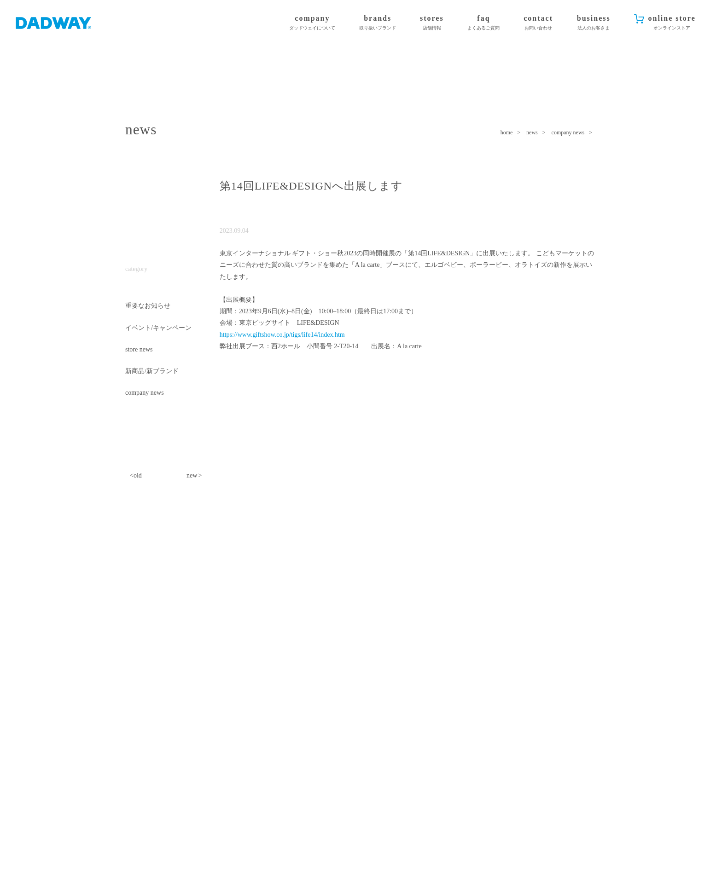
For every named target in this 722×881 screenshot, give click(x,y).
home (507, 132)
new (191, 475)
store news (139, 349)
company (312, 22)
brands (377, 22)
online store (671, 22)
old (138, 475)
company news (568, 132)
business (594, 22)
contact (538, 22)
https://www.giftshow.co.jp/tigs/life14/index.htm (282, 334)
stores (432, 22)
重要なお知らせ (147, 306)
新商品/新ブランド (152, 371)
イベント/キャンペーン (158, 328)
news (532, 132)
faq (483, 22)
